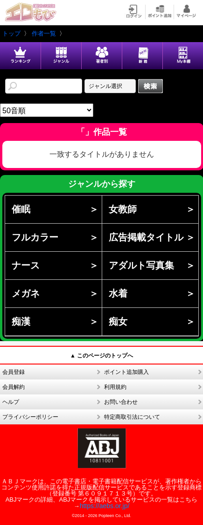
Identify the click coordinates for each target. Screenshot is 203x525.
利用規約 (115, 387)
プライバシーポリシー (30, 417)
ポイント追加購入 (126, 372)
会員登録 (13, 372)
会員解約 (13, 387)
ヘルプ (10, 402)
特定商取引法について (132, 417)
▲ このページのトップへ (101, 355)
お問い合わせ (121, 402)
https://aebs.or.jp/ (105, 506)
